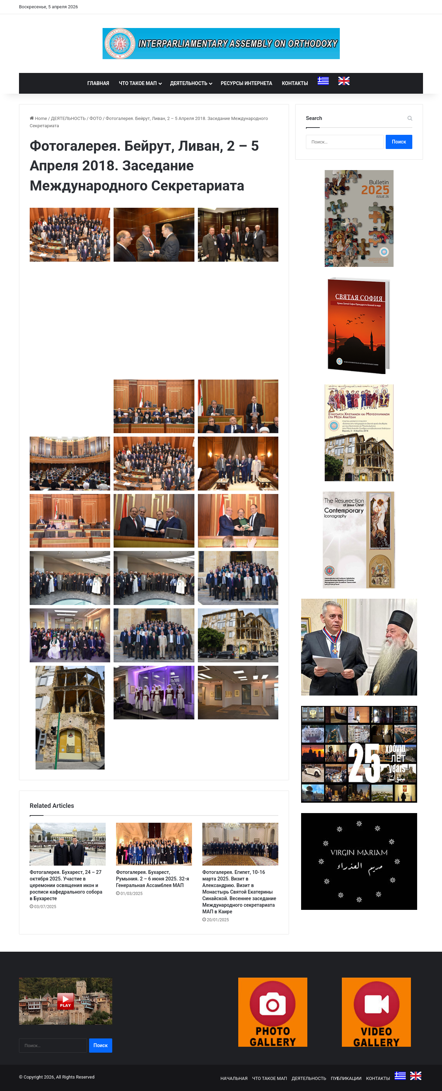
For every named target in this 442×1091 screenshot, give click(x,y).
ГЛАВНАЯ (98, 83)
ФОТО (95, 118)
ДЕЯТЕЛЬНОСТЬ (189, 83)
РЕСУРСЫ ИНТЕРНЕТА (246, 83)
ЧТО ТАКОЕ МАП (138, 83)
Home (38, 118)
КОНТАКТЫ (295, 83)
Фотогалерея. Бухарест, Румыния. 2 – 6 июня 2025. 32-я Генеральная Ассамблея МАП (152, 878)
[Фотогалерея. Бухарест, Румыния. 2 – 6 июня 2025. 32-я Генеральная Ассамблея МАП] (154, 844)
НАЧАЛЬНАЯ (234, 1078)
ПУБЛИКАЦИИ (346, 1078)
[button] (70, 235)
